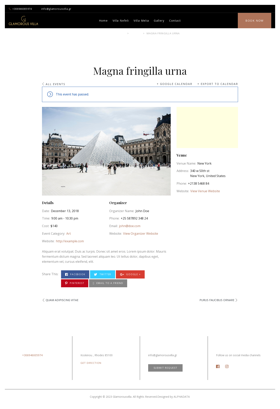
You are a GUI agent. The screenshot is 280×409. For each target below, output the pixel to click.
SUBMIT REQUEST (165, 367)
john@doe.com (129, 226)
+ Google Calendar (174, 84)
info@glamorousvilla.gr (56, 9)
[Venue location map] (207, 127)
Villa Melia (141, 20)
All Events (55, 84)
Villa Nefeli (121, 20)
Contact (175, 20)
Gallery (159, 20)
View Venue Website (205, 191)
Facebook (75, 274)
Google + (130, 274)
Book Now (254, 20)
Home (103, 20)
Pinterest (74, 283)
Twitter (102, 274)
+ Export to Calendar (217, 84)
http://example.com (70, 241)
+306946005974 (22, 9)
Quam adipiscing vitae (62, 300)
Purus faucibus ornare (217, 300)
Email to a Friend (108, 283)
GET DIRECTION (91, 363)
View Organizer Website (140, 233)
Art (68, 233)
